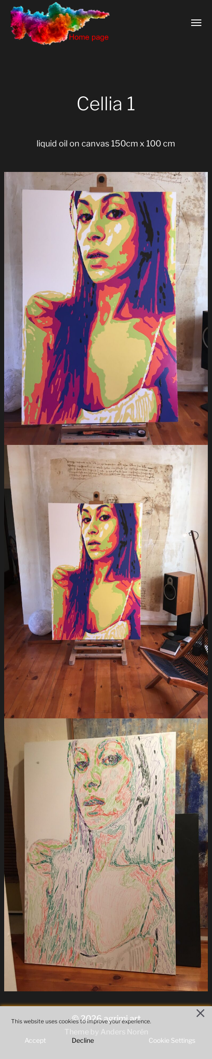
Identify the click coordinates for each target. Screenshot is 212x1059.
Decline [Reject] (83, 1040)
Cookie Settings (172, 1040)
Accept (35, 1040)
